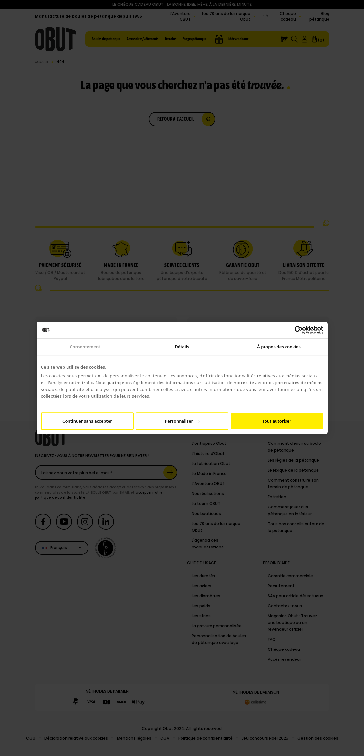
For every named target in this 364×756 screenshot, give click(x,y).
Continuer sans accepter (87, 421)
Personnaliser (182, 421)
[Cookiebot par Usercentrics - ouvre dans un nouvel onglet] (295, 330)
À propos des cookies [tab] (279, 347)
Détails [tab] (182, 347)
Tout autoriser (276, 421)
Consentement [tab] (85, 347)
